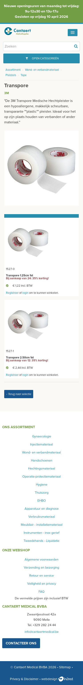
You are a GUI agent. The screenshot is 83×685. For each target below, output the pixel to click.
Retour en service (41, 575)
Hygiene (41, 484)
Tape (24, 75)
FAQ (41, 592)
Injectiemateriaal (41, 444)
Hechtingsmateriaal (41, 468)
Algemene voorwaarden (41, 559)
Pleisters (11, 75)
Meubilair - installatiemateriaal (41, 525)
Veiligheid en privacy (41, 584)
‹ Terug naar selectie (18, 394)
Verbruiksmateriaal (41, 517)
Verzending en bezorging (41, 567)
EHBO (41, 501)
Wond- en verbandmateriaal (42, 70)
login (25, 293)
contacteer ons (21, 643)
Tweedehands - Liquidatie (41, 541)
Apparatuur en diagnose (42, 509)
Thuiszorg (41, 493)
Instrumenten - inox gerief (41, 533)
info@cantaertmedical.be (42, 632)
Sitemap (65, 667)
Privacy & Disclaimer (24, 679)
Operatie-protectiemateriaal (41, 476)
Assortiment (13, 70)
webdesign (57, 679)
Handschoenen (41, 460)
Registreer (12, 293)
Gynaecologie (41, 436)
